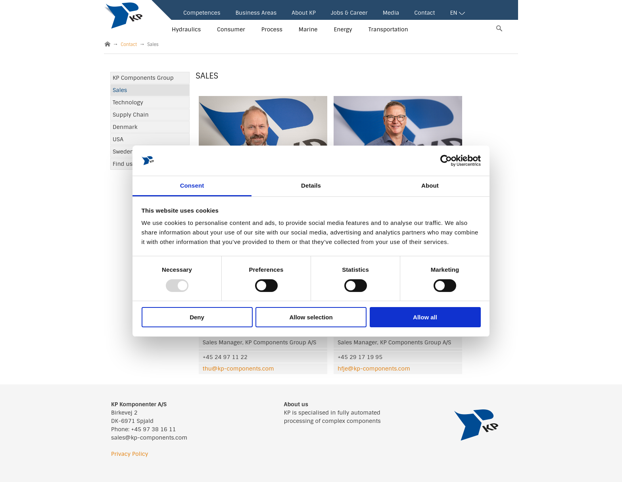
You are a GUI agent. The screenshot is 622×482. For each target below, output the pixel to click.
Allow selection (310, 317)
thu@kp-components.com (238, 368)
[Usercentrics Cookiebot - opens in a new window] (446, 161)
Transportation (388, 29)
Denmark (125, 127)
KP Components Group (143, 77)
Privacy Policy (129, 453)
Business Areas (255, 12)
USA (118, 139)
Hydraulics (186, 29)
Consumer (231, 29)
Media (391, 12)
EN (457, 12)
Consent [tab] (192, 185)
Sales (120, 90)
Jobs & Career (349, 12)
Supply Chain (131, 114)
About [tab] (430, 185)
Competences (201, 12)
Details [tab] (311, 185)
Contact (424, 12)
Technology (128, 102)
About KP (304, 12)
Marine (308, 29)
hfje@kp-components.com (374, 368)
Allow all (425, 317)
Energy (343, 29)
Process (271, 29)
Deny (197, 317)
